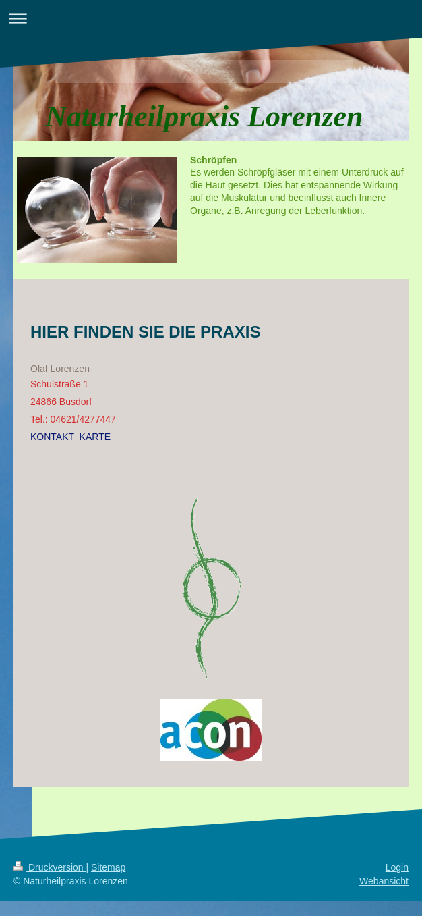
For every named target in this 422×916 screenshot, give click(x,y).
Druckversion (49, 867)
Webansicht (384, 880)
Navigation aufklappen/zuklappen (211, 17)
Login (397, 867)
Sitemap (108, 867)
